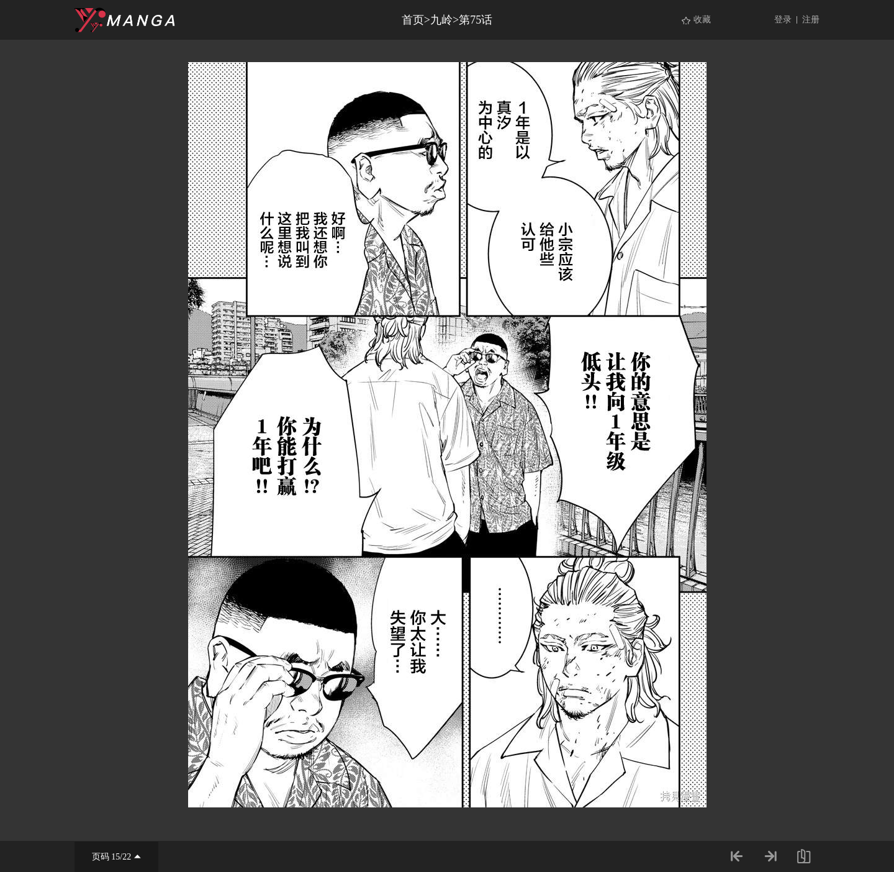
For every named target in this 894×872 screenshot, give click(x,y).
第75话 (475, 20)
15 (115, 856)
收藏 (702, 19)
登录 (783, 19)
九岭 (441, 20)
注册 (811, 19)
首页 (413, 20)
